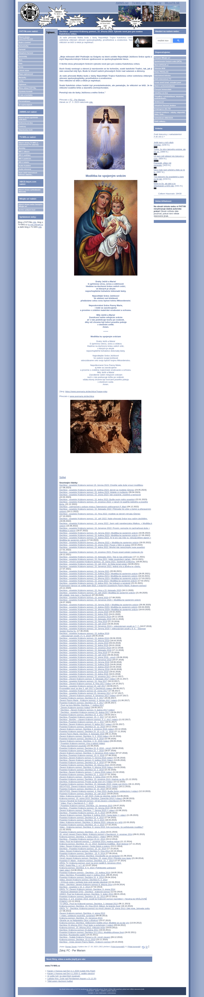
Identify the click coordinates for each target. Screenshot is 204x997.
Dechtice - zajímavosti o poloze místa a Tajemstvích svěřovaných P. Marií (92, 506)
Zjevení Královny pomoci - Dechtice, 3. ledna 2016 (82, 777)
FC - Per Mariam (77, 100)
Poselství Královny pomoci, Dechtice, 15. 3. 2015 (81, 820)
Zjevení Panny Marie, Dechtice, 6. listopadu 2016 (81, 734)
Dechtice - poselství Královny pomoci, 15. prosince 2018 (85, 648)
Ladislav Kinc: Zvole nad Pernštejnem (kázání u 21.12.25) (71, 979)
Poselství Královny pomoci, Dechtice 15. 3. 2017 (81, 715)
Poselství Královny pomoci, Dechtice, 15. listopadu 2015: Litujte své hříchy (93, 784)
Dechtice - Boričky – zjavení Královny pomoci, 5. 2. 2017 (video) (88, 719)
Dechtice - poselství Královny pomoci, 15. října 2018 (83, 652)
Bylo (20, 60)
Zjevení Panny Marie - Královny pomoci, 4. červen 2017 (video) (88, 700)
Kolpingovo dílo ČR (162, 109)
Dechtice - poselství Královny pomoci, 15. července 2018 (85, 660)
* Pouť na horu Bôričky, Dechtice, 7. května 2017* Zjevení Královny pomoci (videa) (81, 706)
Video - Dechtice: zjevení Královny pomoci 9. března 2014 (86, 884)
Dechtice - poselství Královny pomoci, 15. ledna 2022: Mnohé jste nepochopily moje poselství (102, 547)
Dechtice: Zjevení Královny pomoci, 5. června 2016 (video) (86, 758)
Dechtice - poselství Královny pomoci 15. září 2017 (82, 686)
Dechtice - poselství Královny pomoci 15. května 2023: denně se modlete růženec (96, 490)
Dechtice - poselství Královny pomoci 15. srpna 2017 (83, 691)
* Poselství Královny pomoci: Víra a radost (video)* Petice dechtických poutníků (82, 744)
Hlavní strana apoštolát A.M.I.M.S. (28, 118)
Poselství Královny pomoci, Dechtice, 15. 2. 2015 (81, 825)
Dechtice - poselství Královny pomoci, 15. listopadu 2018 (85, 650)
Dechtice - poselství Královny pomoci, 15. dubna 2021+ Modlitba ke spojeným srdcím (98, 576)
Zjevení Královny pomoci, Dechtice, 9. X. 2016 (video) (84, 736)
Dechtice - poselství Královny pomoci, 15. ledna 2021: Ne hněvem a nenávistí (95, 583)
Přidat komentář (134, 947)
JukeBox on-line (161, 93)
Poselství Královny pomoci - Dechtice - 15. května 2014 (84, 872)
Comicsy (22, 126)
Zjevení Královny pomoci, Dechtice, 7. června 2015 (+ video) (87, 810)
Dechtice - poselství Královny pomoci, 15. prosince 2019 (85, 616)
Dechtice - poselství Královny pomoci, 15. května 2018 (84, 664)
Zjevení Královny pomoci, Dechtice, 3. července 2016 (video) (87, 753)
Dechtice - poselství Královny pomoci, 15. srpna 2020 (83, 597)
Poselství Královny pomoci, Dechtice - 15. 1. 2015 (82, 832)
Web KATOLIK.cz (161, 65)
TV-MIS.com (139, 3)
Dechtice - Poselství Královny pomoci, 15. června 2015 (84, 808)
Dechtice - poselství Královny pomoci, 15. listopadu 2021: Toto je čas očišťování (95, 557)
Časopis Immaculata (162, 89)
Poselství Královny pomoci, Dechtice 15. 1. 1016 (81, 774)
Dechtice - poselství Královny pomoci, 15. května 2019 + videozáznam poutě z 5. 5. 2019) (84, 634)
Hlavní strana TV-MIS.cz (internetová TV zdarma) (28, 144)
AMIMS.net (122, 3)
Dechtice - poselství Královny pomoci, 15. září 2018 (82, 655)
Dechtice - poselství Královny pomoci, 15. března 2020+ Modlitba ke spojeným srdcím (98, 609)
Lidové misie (23, 70)
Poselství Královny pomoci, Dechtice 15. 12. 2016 (82, 726)
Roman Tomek (71, 947)
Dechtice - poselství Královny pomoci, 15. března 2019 (84, 640)
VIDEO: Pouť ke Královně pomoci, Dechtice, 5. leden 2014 (86, 894)
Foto (20, 63)
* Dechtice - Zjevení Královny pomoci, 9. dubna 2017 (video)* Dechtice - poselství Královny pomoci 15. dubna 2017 (87, 711)
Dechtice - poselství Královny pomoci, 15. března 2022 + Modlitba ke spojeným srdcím (99, 542)
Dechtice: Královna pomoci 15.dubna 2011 (78, 930)
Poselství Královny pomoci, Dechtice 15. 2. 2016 (81, 770)
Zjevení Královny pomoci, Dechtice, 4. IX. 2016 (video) (84, 741)
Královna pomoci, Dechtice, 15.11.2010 (77, 939)
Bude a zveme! (24, 42)
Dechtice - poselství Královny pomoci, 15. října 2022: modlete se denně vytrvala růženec (99, 514)
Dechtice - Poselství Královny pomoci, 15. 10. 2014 (82, 848)
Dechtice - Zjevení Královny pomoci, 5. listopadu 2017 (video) (87, 679)
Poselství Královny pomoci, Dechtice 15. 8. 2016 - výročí (85, 748)
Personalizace (24, 101)
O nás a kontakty (25, 95)
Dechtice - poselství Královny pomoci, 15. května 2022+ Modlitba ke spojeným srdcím (98, 535)
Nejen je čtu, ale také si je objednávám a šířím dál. (165, 185)
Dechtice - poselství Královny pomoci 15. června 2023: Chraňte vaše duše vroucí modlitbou (101, 485)
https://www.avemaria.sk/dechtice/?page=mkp (86, 391)
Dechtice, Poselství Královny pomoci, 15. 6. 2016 (81, 755)
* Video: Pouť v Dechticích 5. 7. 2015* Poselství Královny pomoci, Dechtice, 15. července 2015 (85, 804)
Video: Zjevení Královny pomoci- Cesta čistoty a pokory (84, 846)
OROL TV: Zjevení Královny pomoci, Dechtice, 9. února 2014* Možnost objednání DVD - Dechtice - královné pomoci (87, 890)
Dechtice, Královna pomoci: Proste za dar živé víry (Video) (86, 781)
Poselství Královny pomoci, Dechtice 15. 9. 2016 (81, 738)
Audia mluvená (24, 169)
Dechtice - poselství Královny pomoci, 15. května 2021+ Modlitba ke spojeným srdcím (98, 573)
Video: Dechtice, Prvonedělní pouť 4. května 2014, (82, 875)
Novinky (21, 148)
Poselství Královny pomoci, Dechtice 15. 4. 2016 (81, 762)
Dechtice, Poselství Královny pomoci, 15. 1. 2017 (81, 722)
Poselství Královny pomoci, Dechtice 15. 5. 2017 (81, 703)
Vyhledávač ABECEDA (163, 118)
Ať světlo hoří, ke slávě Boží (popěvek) (63, 976)
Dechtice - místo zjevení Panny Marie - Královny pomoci (85, 942)
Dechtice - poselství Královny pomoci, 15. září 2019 (82, 624)
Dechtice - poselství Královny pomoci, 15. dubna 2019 (84, 638)
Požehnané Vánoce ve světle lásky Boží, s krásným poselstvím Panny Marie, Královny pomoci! (102, 585)
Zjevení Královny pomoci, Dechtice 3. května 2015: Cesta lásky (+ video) (92, 815)
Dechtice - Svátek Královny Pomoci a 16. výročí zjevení (84, 937)
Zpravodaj (22, 56)
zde (34, 222)
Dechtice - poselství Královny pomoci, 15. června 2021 (84, 571)
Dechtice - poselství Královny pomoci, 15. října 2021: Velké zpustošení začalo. (95, 559)
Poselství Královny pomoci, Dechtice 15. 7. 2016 (81, 750)
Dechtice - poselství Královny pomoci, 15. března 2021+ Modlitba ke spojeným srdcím (98, 578)
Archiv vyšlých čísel (26, 210)
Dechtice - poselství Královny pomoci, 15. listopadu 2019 (85, 619)
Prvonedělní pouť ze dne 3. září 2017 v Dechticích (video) (85, 688)
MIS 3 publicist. (24, 159)
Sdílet (62, 477)
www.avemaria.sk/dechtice (82, 396)
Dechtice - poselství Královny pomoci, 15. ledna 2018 (83, 674)
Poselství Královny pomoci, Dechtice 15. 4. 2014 (81, 877)
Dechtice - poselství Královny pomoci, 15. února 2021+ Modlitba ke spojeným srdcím (98, 581)
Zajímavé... (22, 84)
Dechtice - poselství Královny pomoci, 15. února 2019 (83, 643)
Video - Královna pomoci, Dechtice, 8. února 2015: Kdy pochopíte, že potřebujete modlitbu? (101, 827)
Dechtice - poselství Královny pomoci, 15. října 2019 (83, 621)
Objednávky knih (25, 130)
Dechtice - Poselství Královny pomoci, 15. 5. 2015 (82, 813)
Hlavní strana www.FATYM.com (25, 38)
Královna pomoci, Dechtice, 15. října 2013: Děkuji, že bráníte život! (89, 906)
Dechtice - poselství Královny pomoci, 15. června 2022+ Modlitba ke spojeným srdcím (98, 533)
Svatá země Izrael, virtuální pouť (167, 82)
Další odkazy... (160, 121)
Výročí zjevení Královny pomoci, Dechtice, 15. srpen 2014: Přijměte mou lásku (95, 858)
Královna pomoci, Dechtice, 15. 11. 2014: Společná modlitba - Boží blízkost (93, 844)
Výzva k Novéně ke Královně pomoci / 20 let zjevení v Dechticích (89, 801)
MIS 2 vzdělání (24, 155)
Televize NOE (159, 68)
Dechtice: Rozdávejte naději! (72, 935)
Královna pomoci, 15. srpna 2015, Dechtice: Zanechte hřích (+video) (90, 798)
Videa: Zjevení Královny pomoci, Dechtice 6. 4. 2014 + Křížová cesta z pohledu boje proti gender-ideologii (83, 881)
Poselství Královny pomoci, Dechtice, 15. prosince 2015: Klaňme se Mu (92, 779)
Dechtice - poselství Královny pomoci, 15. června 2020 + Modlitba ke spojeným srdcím (98, 604)
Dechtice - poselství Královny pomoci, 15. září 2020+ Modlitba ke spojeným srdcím (97, 593)
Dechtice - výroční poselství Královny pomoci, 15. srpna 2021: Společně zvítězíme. (97, 561)
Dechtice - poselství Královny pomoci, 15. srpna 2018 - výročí (87, 657)
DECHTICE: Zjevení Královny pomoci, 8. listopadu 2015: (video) (88, 786)
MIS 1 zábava (23, 152)
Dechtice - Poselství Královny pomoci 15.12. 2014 (82, 839)
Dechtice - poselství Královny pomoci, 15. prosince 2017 (85, 676)
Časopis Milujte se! (162, 58)
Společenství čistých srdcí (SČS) (168, 61)
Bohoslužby (23, 46)
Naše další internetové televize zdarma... (27, 174)
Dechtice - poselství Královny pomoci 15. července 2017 (85, 693)
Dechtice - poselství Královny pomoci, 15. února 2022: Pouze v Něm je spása (94, 545)
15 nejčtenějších (25, 105)
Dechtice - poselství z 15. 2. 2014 (75, 887)
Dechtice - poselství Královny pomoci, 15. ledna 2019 (83, 645)
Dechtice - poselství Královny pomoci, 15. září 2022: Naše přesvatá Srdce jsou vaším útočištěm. (103, 518)
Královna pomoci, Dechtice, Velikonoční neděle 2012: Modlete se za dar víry (94, 923)
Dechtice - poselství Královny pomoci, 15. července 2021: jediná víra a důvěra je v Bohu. (100, 566)
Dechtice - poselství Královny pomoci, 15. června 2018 (84, 662)
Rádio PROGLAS (161, 72)
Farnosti (21, 49)
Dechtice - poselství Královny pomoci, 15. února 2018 (83, 671)
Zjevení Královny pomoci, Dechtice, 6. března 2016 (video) (86, 767)
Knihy (20, 81)
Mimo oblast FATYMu (27, 88)
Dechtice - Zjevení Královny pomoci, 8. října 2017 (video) (85, 683)
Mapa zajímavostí (25, 74)
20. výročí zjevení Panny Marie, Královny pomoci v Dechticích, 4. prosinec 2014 (95, 834)
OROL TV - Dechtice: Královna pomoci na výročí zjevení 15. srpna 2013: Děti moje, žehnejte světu (104, 908)
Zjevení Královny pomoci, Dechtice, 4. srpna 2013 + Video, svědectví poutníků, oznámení (82, 914)
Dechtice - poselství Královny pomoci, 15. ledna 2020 (83, 614)
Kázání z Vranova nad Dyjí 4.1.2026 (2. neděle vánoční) (71, 973)
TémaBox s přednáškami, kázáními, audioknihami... (169, 97)
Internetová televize (162, 75)
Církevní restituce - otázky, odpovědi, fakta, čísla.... (169, 113)
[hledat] (163, 40)
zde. (91, 102)
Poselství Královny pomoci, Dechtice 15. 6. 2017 (81, 698)
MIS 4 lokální (23, 162)
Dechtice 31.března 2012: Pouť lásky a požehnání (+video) (86, 925)
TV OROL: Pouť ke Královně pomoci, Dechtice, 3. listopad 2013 (88, 903)
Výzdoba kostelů (25, 91)
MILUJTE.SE (172, 3)
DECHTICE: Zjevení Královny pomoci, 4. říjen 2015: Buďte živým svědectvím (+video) (98, 791)
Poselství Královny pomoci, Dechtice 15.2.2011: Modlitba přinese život (91, 932)
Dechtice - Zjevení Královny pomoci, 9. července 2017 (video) (87, 695)
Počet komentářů (117, 947)
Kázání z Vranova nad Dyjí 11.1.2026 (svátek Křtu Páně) (71, 971)
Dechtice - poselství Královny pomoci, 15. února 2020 (83, 612)
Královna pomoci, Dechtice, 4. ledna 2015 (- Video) (82, 836)
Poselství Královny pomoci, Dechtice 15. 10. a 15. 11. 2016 (86, 731)
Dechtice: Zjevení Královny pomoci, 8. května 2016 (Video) (86, 760)
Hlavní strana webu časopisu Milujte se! (30, 205)
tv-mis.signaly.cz (35, 224)
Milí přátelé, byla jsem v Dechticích (75, 595)
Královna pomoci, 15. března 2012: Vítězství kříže (82, 927)
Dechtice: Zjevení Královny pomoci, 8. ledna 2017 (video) (85, 724)
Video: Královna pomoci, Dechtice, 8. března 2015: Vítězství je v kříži (91, 822)
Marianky (22, 77)
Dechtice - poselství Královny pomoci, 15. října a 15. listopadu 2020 (90, 590)
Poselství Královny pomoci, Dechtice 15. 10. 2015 (82, 789)
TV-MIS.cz (155, 3)
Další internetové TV (162, 79)
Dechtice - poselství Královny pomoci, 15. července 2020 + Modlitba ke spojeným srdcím (100, 600)
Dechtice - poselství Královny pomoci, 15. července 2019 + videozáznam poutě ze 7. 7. (99, 626)
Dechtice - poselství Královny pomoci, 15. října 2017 (83, 681)
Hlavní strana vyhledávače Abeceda (29, 191)
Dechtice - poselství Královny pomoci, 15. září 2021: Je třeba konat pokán (93, 564)
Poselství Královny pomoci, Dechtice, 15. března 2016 (84, 765)
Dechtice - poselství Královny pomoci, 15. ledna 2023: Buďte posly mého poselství (97, 499)
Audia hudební (24, 166)
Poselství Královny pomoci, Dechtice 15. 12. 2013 (82, 896)
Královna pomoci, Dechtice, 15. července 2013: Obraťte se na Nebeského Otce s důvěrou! (81, 919)
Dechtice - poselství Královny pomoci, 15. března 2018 (84, 669)
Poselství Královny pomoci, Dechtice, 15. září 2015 (82, 793)
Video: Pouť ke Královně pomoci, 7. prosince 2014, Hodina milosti (89, 841)
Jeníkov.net (159, 102)
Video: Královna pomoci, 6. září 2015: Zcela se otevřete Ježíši (87, 796)
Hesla (20, 67)
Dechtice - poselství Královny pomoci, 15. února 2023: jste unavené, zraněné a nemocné (100, 494)
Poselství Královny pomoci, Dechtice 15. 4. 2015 (81, 817)
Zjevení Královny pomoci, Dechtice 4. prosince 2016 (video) (86, 729)
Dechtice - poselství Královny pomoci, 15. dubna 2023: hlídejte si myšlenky (93, 492)
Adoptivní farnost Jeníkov (165, 105)
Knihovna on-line (25, 123)
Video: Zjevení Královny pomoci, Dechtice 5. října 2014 (84, 851)
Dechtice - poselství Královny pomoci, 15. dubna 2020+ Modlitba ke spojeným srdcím (98, 607)
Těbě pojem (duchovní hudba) (60, 981)
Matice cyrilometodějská (164, 86)
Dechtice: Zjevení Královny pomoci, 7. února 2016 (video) (85, 772)
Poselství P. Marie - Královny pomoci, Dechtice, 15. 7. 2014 (86, 860)
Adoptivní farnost (25, 53)
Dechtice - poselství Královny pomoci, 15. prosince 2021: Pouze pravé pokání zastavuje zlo (101, 552)
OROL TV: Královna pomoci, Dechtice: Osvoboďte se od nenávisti (89, 856)
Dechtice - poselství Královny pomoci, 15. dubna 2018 (84, 667)
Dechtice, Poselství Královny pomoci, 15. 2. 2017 (81, 717)
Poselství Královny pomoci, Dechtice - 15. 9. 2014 (82, 853)
